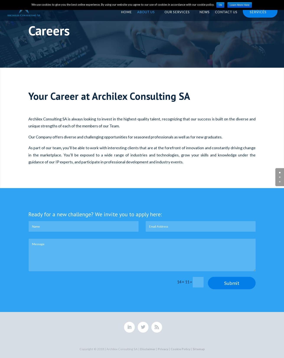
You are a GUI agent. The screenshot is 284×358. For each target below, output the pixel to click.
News (204, 12)
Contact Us (226, 12)
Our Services (177, 12)
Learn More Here (240, 5)
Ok (220, 5)
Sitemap (199, 349)
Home (126, 12)
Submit (231, 283)
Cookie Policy (180, 349)
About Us (146, 12)
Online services (258, 10)
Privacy (163, 349)
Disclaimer (147, 349)
